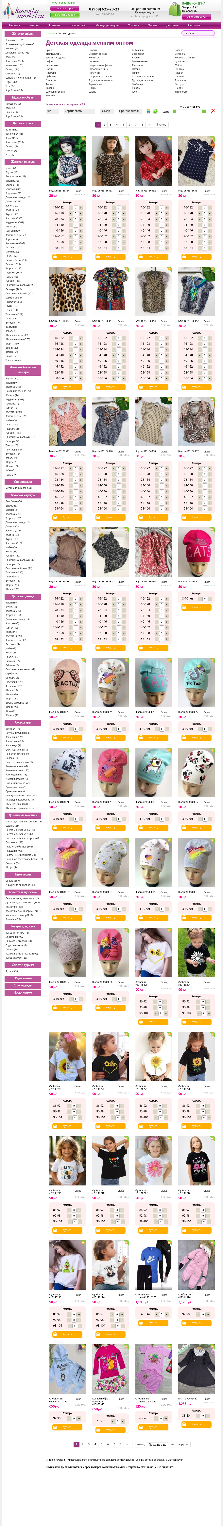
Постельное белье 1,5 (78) (20, 830)
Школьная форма (55, 92)
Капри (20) (11, 226)
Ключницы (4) (13, 745)
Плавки (179, 73)
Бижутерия (23, 874)
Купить (67, 256)
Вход (54, 3)
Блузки (93, 50)
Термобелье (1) (14, 576)
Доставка (172, 25)
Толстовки (180, 80)
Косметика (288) (15, 907)
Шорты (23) (12, 462)
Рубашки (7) (12, 665)
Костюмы (94, 61)
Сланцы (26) (12, 69)
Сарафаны (180, 76)
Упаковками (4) (14, 360)
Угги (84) (10, 86)
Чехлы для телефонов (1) (20, 800)
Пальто (136, 73)
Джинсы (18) (13, 526)
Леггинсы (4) (13, 644)
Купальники (181, 61)
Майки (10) (12, 547)
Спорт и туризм (23, 965)
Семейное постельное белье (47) (24, 859)
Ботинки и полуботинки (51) (21, 44)
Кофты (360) (12, 210)
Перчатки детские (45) (18, 754)
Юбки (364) (12, 352)
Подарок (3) (12, 758)
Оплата (153, 25)
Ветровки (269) (14, 518)
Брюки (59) (12, 383)
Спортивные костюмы (101, 76)
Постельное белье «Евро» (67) (22, 838)
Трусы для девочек (142, 80)
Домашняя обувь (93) (17, 53)
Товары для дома (23, 926)
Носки (49, 69)
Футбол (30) (12, 971)
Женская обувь (22, 34)
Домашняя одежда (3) (18, 619)
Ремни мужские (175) (17, 770)
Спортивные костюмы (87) (20, 669)
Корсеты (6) (12, 239)
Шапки (92, 88)
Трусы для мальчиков (101, 80)
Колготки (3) (12, 623)
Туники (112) (12, 310)
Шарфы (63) (12, 506)
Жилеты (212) (13, 530)
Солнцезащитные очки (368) (22, 795)
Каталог (34, 25)
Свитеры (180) (14, 289)
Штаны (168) (12, 466)
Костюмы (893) (14, 636)
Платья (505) (12, 424)
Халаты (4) (11, 458)
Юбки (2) (10, 711)
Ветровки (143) (14, 268)
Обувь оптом (23, 978)
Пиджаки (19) (13, 429)
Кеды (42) (11, 57)
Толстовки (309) (14, 314)
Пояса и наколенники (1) (19, 762)
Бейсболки (138, 50)
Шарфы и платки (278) (18, 339)
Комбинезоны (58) (16, 235)
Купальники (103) (15, 243)
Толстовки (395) (14, 572)
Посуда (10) (12, 949)
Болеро (179, 50)
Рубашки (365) (14, 281)
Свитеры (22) (13, 441)
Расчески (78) (13, 919)
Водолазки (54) (14, 514)
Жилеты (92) (12, 206)
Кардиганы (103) (15, 399)
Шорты (179, 88)
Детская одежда (23, 596)
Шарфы (136, 88)
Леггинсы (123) (14, 247)
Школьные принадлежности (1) (23, 808)
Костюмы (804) (14, 412)
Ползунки (94, 73)
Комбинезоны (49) (16, 640)
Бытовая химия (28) (16, 958)
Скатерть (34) (13, 863)
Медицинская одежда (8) (19, 488)
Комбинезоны (140, 61)
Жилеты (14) (12, 395)
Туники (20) (12, 445)
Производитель (129, 111)
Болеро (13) (12, 185)
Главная (14, 25)
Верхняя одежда (98, 54)
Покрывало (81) (14, 842)
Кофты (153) (12, 535)
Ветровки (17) (13, 615)
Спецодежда (23, 482)
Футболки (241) (14, 454)
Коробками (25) (14, 90)
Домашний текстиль (23, 815)
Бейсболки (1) (13, 189)
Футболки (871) (14, 581)
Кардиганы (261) (15, 222)
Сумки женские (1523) (18, 783)
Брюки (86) (12, 603)
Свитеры (51, 80)
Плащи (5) (11, 356)
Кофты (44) (12, 632)
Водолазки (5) (13, 387)
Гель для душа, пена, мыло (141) (24, 898)
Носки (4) (11, 652)
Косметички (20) (15, 741)
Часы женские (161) (17, 804)
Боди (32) (11, 168)
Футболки (137, 84)
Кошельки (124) (14, 737)
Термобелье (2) (14, 302)
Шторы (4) (11, 867)
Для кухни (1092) (15, 937)
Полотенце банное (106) (19, 847)
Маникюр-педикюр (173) (19, 915)
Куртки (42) (12, 628)
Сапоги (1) (11, 150)
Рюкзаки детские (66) (17, 779)
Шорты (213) (13, 585)
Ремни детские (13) (16, 774)
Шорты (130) (13, 344)
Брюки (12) (12, 510)
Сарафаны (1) (13, 673)
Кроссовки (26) (14, 104)
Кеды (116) (12, 138)
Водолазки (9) (13, 611)
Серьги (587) (13, 881)
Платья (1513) (13, 264)
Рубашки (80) (13, 556)
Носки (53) (11, 551)
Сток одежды (23, 985)
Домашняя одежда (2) (18, 522)
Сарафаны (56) (14, 298)
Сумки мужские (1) (16, 787)
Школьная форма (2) (17, 703)
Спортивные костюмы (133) (21, 437)
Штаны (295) (12, 348)
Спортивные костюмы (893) (21, 560)
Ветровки (180, 54)
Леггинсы (137, 65)
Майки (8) (11, 648)
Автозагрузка (179, 1444)
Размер (105, 111)
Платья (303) (12, 657)
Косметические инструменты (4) (24, 911)
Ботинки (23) (13, 130)
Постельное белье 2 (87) (19, 834)
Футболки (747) (14, 323)
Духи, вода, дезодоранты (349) (23, 902)
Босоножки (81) (14, 134)
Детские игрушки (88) (18, 733)
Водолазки (138, 54)
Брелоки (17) (13, 729)
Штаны (92, 92)
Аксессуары (23, 722)
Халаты (50, 88)
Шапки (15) (12, 690)
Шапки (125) (12, 589)
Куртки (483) (12, 539)
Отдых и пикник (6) (16, 945)
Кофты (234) (12, 404)
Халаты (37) (12, 331)
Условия (133, 25)
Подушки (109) (14, 851)
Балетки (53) (12, 48)
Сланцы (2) (12, 146)
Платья (136, 69)
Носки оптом (23, 992)
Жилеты (50, 95)
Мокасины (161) (14, 65)
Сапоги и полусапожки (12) (21, 78)
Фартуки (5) (12, 327)
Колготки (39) (13, 231)
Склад (78, 191)
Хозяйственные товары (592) (22, 954)
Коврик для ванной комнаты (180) (24, 821)
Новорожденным (98, 69)
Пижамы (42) (13, 661)
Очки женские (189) (17, 750)
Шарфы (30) (12, 694)
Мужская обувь (23, 97)
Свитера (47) (13, 564)
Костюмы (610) (14, 543)
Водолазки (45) (14, 193)
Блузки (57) (12, 378)
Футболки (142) (14, 686)
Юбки (135, 92)
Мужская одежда (23, 495)
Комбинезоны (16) (16, 416)
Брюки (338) (12, 181)
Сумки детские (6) (16, 791)
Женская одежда (23, 162)
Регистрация (67, 3)
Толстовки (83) (14, 450)
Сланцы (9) (12, 112)
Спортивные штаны (143, 76)
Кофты (49, 61)
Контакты (193, 25)
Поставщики (77, 25)
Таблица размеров (106, 25)
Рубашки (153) (14, 433)
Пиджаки (51, 73)
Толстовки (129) (14, 682)
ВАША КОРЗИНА (193, 3)
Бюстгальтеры (53, 54)
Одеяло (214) (13, 826)
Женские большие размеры (23, 370)
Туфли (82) (11, 82)
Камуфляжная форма (100, 65)
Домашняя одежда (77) (18, 391)
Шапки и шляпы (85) (17, 335)
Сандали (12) (13, 73)
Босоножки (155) (15, 40)
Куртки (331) (12, 214)
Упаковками (181, 92)
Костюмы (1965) (14, 218)
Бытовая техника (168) (18, 933)
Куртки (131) (12, 408)
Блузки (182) (13, 172)
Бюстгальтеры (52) (16, 176)
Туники (49, 84)
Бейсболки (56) (14, 501)
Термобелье (95, 84)
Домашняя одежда (56, 57)
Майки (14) (12, 420)
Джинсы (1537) (14, 201)
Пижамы (179, 69)
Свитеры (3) (12, 678)
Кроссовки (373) (15, 61)
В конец (161, 124)
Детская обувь (23, 123)
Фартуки (179, 84)
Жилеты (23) (12, 715)
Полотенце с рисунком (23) (21, 855)
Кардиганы (52, 65)
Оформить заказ (197, 16)
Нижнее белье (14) (16, 260)
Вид (48, 111)
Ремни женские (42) (17, 766)
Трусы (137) (12, 306)
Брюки (49, 50)
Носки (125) (12, 256)
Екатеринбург (144, 12)
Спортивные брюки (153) (20, 293)
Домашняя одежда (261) (19, 197)
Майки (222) (12, 252)
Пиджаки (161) (14, 272)
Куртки (136, 57)
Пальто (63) (12, 277)
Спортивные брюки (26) (19, 568)
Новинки (54, 25)
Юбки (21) (11, 470)
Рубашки (51, 76)
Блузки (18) (12, 607)
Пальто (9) (11, 475)
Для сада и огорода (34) (19, 941)
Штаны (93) (12, 707)
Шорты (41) (12, 698)
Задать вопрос (65, 8)
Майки (178, 65)
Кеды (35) (11, 108)
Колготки (94, 57)
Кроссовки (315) (15, 142)
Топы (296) (11, 318)
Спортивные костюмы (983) (21, 285)
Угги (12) (10, 155)
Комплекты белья (185, 57)
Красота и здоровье (23, 892)
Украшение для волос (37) (20, 885)
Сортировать (73, 111)
